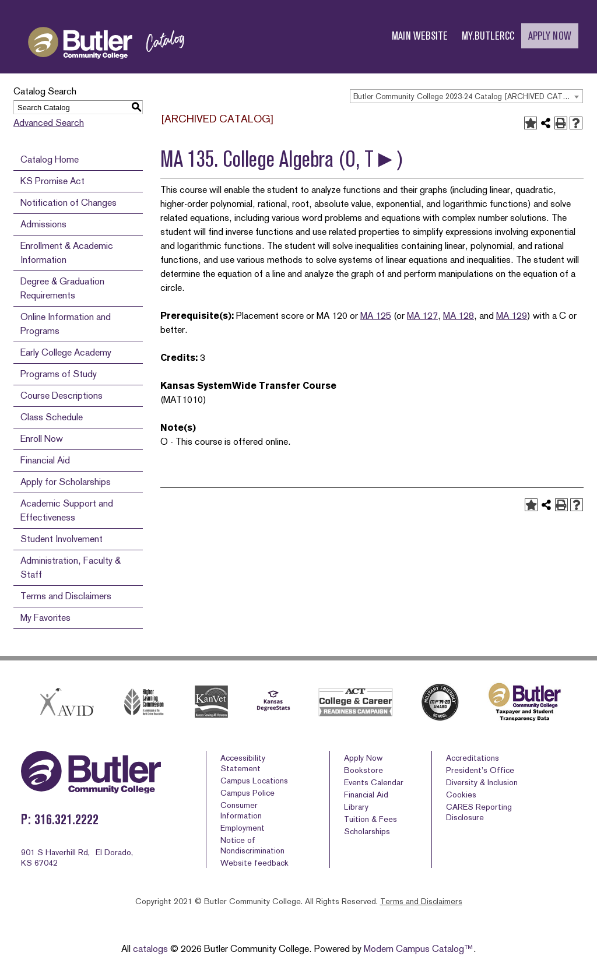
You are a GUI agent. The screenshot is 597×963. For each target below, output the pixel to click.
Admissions (43, 224)
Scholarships (367, 831)
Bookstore (363, 770)
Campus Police (247, 792)
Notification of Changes (68, 202)
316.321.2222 (66, 819)
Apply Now (363, 757)
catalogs (150, 948)
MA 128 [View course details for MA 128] (458, 315)
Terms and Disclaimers (65, 596)
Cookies (461, 794)
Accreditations (472, 757)
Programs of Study (58, 373)
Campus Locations (254, 780)
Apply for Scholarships (65, 481)
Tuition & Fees (370, 819)
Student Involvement (61, 538)
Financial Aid (45, 460)
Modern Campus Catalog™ (418, 948)
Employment (242, 827)
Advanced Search (48, 122)
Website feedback (254, 862)
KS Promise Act (52, 181)
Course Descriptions (61, 395)
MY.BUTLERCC (488, 36)
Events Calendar (373, 782)
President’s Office (480, 770)
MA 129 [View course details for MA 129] (511, 315)
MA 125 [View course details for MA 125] (375, 315)
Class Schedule (51, 417)
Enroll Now (41, 438)
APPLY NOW (549, 36)
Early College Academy (65, 352)
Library (356, 806)
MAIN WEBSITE (420, 36)
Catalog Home (49, 159)
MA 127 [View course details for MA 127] (422, 315)
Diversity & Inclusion (482, 782)
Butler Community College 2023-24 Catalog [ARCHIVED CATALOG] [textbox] (467, 96)
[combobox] (466, 96)
